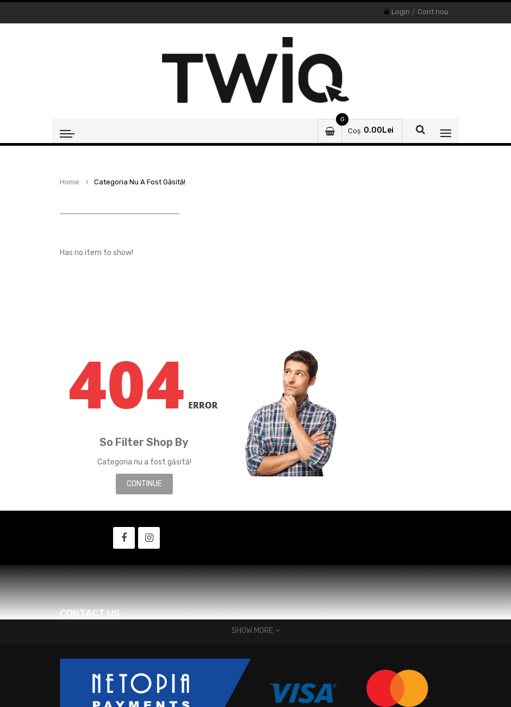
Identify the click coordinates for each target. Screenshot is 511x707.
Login (400, 12)
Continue (144, 483)
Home (69, 182)
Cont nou (432, 12)
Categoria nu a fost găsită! (139, 182)
